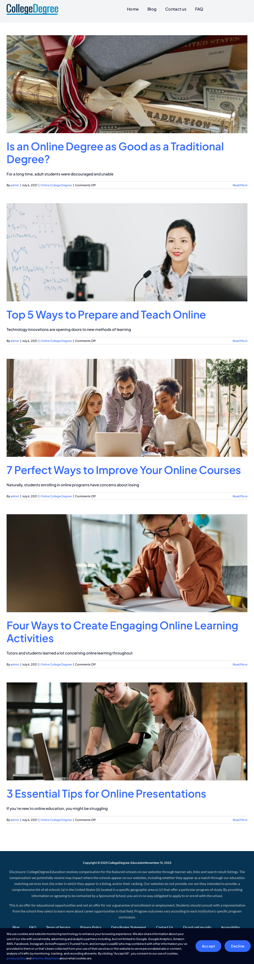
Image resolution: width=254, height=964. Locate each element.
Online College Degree (56, 184)
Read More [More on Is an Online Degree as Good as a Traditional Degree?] (240, 184)
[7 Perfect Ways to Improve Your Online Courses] (127, 407)
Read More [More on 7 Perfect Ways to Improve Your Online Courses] (240, 495)
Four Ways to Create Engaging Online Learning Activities (122, 630)
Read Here (52, 958)
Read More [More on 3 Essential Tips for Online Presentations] (240, 818)
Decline (237, 946)
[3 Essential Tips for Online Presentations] (127, 730)
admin (15, 184)
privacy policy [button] (16, 958)
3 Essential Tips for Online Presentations (106, 792)
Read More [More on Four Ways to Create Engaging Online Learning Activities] (240, 663)
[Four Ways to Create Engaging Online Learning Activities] (127, 562)
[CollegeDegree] (32, 5)
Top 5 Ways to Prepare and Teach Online (106, 313)
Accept (208, 946)
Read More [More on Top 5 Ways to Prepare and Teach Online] (240, 339)
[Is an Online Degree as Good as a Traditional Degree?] (127, 83)
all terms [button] (37, 958)
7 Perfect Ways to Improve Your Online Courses (124, 469)
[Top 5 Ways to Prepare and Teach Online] (127, 251)
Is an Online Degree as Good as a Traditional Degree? (115, 151)
